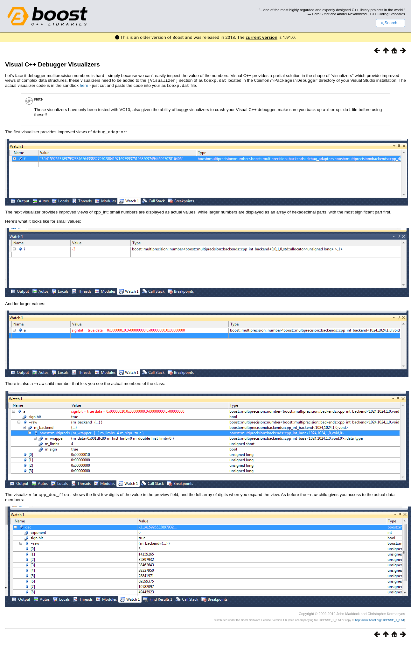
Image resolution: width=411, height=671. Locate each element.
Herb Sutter (321, 14)
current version (261, 37)
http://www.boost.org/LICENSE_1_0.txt (379, 618)
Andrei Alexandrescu (352, 14)
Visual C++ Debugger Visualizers (52, 64)
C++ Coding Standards (387, 14)
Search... (390, 23)
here (84, 85)
